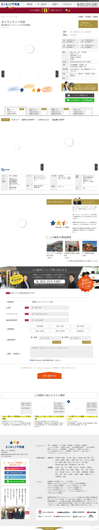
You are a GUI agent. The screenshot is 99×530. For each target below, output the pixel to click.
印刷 (95, 119)
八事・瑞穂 (84, 462)
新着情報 (68, 451)
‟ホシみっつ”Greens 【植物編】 (56, 485)
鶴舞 (72, 469)
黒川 (65, 474)
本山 (56, 472)
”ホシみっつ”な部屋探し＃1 (74, 489)
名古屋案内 (63, 449)
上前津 (57, 469)
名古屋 (57, 467)
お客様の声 (72, 449)
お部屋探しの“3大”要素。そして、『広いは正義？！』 (62, 481)
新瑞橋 (92, 472)
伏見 (62, 467)
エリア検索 (62, 445)
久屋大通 (82, 467)
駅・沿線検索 (42, 4)
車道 (56, 474)
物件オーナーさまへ (53, 449)
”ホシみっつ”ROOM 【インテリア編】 (77, 485)
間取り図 (17, 147)
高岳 (61, 474)
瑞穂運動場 (85, 472)
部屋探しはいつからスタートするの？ (57, 483)
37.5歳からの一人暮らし (83, 449)
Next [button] (57, 74)
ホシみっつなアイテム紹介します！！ (57, 491)
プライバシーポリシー (45, 368)
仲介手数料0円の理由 (77, 447)
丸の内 (76, 467)
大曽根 (76, 474)
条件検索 (77, 445)
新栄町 (77, 469)
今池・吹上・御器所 (89, 460)
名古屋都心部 (72, 464)
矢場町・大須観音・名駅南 (62, 460)
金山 (68, 469)
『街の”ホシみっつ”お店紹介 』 (56, 493)
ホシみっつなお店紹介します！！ (56, 487)
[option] (10, 74)
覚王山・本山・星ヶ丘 (73, 462)
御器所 (78, 472)
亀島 (64, 476)
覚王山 (91, 469)
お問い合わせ (67, 4)
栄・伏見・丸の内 (71, 457)
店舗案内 (55, 4)
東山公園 (62, 472)
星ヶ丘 (68, 472)
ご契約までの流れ (65, 447)
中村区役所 (58, 476)
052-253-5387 (8, 456)
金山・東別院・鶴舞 (60, 462)
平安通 (70, 474)
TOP (49, 445)
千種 (82, 469)
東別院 (62, 469)
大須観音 (89, 467)
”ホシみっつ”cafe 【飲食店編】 (78, 483)
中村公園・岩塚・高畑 (61, 464)
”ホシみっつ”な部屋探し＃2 (74, 487)
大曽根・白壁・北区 (76, 460)
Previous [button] (2, 74)
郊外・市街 (81, 464)
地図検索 (29, 4)
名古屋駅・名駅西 (60, 457)
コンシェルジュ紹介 (53, 447)
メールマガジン (52, 453)
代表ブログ (76, 451)
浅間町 (81, 474)
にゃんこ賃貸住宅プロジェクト (56, 451)
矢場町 (70, 467)
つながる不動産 (90, 447)
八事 (73, 472)
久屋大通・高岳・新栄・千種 (85, 457)
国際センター (88, 474)
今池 (86, 469)
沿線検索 (70, 445)
